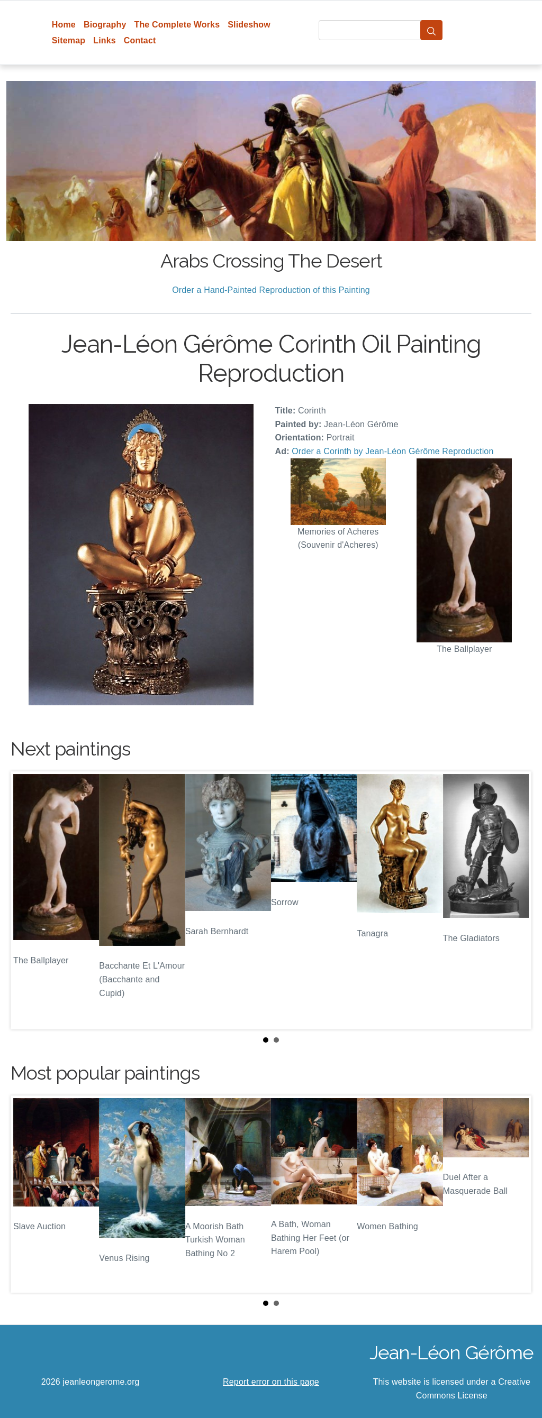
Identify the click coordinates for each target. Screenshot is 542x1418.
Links (104, 40)
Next (515, 900)
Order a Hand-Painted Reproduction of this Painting (271, 290)
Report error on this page (271, 1381)
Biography (105, 24)
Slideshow (249, 24)
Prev (27, 900)
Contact (140, 40)
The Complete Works (177, 24)
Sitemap (68, 40)
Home (64, 24)
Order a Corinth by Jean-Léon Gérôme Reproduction (392, 451)
